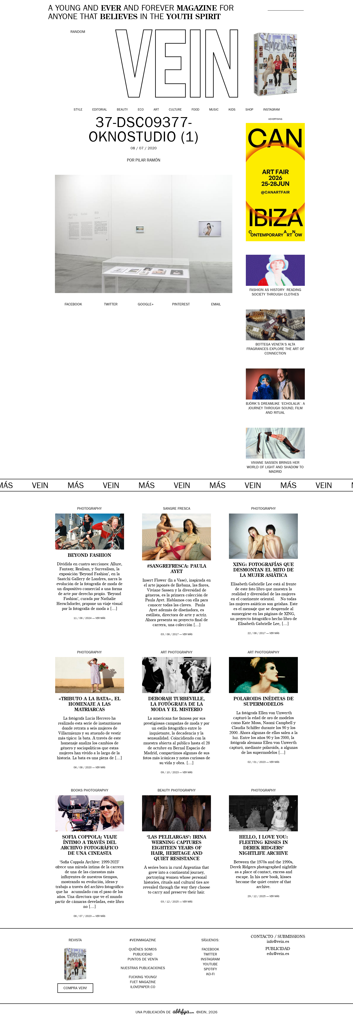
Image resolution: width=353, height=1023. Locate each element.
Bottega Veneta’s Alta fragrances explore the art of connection (275, 349)
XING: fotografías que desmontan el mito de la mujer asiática (263, 570)
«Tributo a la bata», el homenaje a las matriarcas (89, 704)
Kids (232, 109)
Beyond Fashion (89, 555)
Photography (89, 509)
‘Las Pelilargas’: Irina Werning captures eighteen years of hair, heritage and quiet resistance (176, 848)
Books (77, 791)
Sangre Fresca (176, 509)
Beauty (122, 109)
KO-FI (210, 974)
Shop (249, 109)
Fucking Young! (143, 977)
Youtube (210, 964)
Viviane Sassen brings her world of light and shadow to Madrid (275, 467)
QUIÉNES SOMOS (143, 950)
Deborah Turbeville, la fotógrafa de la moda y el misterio (176, 704)
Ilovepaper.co (142, 987)
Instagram (271, 109)
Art (156, 109)
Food (195, 109)
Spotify (210, 969)
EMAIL (216, 305)
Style (78, 109)
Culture (175, 109)
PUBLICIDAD (142, 955)
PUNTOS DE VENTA (143, 960)
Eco (141, 109)
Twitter (210, 955)
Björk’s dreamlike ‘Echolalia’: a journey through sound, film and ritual (275, 408)
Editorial (99, 109)
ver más (100, 618)
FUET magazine (143, 982)
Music (214, 109)
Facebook (210, 950)
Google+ (8, 1020)
